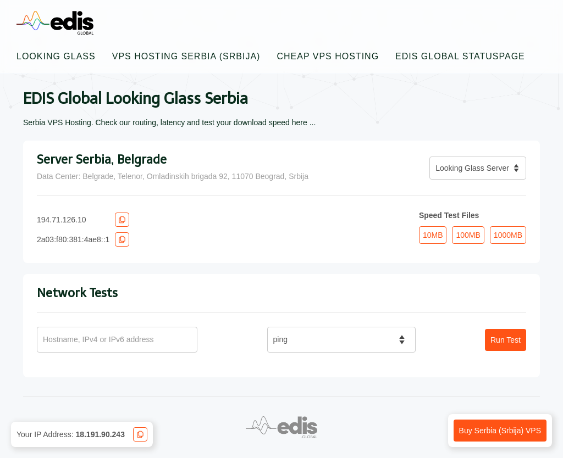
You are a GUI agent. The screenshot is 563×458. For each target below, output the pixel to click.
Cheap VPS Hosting (328, 56)
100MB (468, 235)
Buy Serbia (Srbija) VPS (500, 430)
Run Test (505, 340)
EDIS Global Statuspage (460, 56)
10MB (433, 235)
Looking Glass (56, 56)
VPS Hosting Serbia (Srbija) (186, 56)
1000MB (508, 235)
